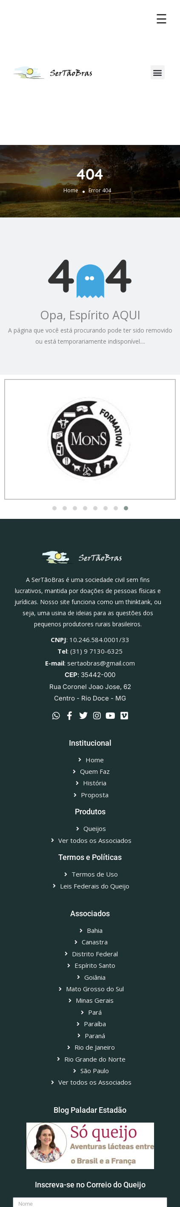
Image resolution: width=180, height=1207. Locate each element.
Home (70, 190)
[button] (158, 72)
